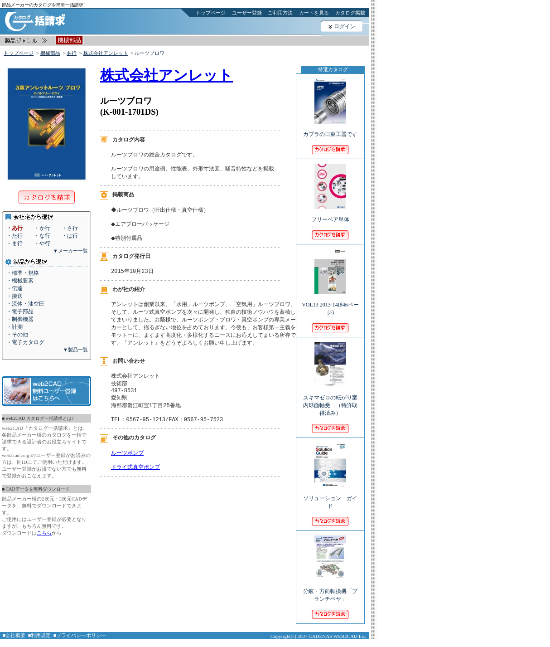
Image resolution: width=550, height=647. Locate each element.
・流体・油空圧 (25, 304)
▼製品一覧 (75, 349)
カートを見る (314, 12)
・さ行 (70, 228)
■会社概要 (14, 635)
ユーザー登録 (247, 12)
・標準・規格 (22, 273)
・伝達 (14, 288)
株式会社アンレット (105, 53)
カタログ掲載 (350, 12)
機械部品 (50, 53)
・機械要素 (20, 280)
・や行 (42, 243)
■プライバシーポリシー (79, 635)
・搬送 (14, 296)
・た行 (14, 236)
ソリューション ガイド (330, 496)
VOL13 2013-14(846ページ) (330, 302)
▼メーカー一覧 (70, 250)
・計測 (14, 327)
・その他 (17, 334)
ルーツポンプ (127, 468)
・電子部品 (20, 311)
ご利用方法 (280, 12)
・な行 (42, 236)
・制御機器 (20, 319)
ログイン (345, 26)
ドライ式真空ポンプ (135, 484)
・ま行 (14, 243)
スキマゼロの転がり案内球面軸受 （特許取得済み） (330, 399)
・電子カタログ (25, 342)
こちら (44, 532)
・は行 (70, 236)
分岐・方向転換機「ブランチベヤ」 (330, 589)
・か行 (42, 228)
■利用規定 (39, 635)
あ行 (72, 53)
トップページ (211, 12)
